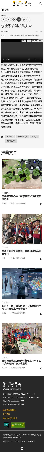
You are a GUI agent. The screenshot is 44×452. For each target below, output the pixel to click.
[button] (40, 3)
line (12, 20)
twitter (8, 20)
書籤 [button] (28, 19)
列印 (23, 19)
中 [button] (19, 20)
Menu (3, 3)
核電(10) (10, 136)
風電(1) (34, 136)
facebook (3, 20)
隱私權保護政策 (9, 410)
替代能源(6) (22, 136)
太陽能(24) (11, 141)
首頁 (3, 16)
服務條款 (6, 414)
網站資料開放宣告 (10, 418)
